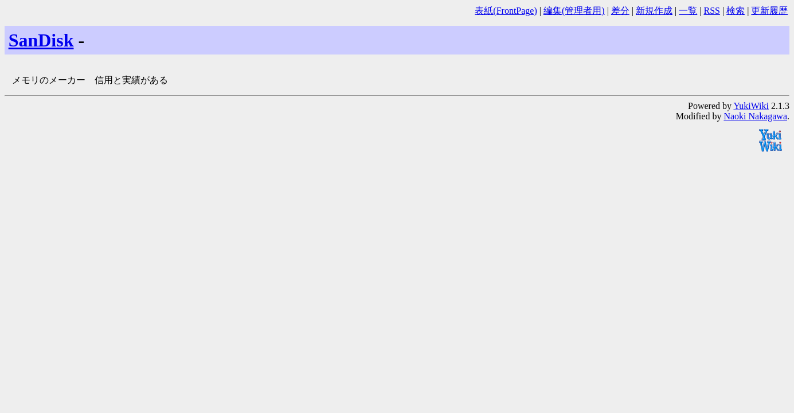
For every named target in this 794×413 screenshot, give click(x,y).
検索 (735, 10)
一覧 (688, 10)
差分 (620, 10)
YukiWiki (751, 106)
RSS (711, 10)
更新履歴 (769, 10)
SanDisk (41, 40)
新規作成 (654, 10)
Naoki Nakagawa (755, 116)
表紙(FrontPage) (506, 10)
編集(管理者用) (574, 10)
